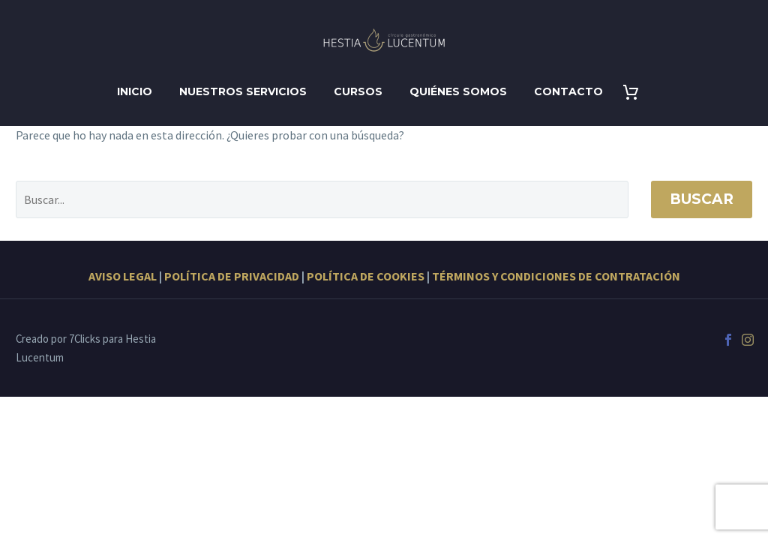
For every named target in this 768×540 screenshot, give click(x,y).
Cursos (358, 91)
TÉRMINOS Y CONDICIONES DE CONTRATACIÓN (556, 276)
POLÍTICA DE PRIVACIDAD (231, 276)
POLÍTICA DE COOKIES (365, 276)
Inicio (134, 91)
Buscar (702, 199)
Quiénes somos (458, 91)
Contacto (568, 91)
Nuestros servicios (243, 91)
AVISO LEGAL (122, 276)
